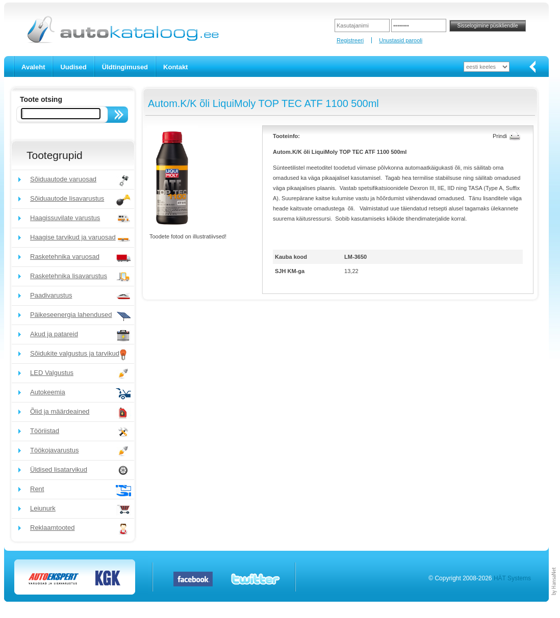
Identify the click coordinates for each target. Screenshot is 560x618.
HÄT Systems (512, 578)
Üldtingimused (125, 67)
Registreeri (350, 40)
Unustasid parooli (400, 40)
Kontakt (175, 67)
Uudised (73, 67)
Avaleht (33, 67)
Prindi (500, 136)
